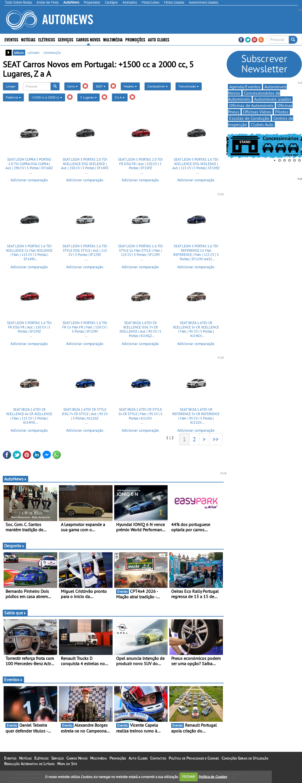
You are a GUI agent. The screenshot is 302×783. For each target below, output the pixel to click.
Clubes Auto (262, 124)
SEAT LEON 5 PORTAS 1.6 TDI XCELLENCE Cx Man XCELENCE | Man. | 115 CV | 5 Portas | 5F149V (29, 252)
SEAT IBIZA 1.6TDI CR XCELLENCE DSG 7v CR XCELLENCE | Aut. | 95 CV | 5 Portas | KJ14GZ (140, 329)
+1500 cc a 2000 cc (47, 97)
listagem (34, 52)
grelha (19, 52)
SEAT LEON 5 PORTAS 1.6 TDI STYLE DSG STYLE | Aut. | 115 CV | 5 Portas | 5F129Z (85, 250)
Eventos (11, 39)
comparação (52, 52)
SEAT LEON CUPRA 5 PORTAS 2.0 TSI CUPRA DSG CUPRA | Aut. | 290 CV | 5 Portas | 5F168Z (29, 163)
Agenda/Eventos (245, 86)
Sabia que (15, 612)
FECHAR (188, 776)
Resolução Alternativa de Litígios (29, 763)
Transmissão (188, 86)
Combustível (157, 86)
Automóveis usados (272, 99)
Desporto (14, 545)
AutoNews (15, 479)
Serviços (65, 39)
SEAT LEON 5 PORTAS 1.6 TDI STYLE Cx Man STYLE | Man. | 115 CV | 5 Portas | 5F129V (140, 250)
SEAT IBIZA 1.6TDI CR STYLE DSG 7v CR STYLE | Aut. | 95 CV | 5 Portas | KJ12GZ (85, 413)
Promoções (135, 39)
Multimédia (113, 39)
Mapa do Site (67, 763)
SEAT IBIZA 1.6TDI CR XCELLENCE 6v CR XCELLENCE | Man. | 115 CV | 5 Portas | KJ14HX (29, 416)
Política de (213, 776)
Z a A (120, 97)
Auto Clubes (158, 39)
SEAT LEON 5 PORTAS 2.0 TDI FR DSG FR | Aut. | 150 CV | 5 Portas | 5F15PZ (140, 163)
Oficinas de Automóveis (251, 105)
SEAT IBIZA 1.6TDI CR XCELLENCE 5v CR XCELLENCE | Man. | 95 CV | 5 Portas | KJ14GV (196, 329)
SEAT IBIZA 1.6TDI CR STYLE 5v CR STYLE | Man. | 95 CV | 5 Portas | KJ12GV (140, 413)
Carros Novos (88, 39)
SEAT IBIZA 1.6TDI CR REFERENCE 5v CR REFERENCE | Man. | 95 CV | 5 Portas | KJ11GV (196, 416)
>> (216, 439)
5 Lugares (88, 97)
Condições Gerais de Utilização (245, 758)
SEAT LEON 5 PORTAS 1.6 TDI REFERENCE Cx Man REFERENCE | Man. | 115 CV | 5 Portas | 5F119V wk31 (196, 252)
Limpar (10, 86)
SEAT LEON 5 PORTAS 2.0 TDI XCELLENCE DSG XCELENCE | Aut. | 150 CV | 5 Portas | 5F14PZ (84, 163)
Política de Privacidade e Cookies (194, 758)
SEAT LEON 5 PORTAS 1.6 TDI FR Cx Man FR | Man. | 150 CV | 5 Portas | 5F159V (84, 327)
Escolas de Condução (249, 118)
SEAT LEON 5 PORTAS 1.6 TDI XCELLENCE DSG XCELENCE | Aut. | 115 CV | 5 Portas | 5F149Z (196, 163)
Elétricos (46, 39)
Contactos (158, 758)
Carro (72, 86)
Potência (13, 97)
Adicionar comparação (29, 179)
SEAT (101, 86)
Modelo (130, 86)
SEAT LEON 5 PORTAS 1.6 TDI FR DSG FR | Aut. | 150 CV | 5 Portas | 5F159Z (29, 327)
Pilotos (281, 112)
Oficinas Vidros (257, 112)
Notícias (28, 39)
